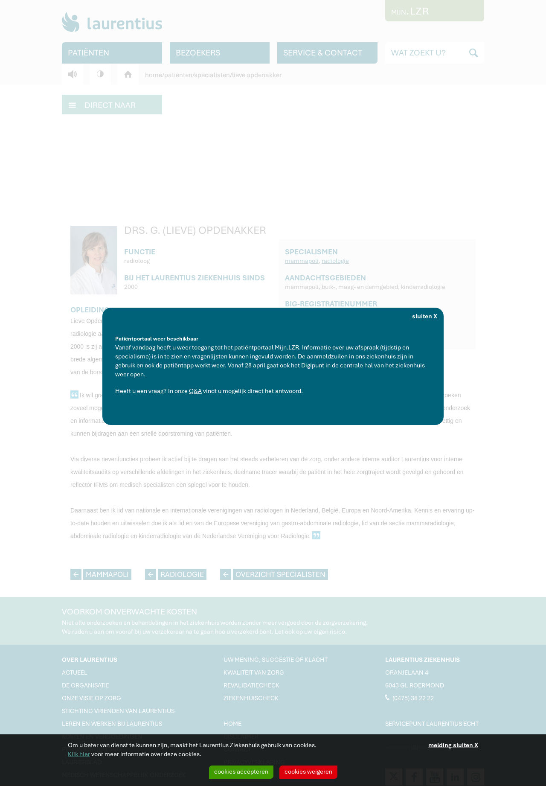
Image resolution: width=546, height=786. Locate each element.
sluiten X (424, 316)
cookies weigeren (308, 771)
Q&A (195, 391)
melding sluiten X (453, 745)
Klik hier (79, 754)
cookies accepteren (241, 771)
